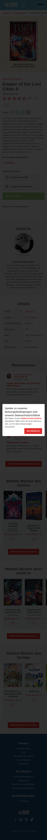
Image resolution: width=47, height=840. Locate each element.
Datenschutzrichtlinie (31, 418)
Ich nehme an (33, 431)
